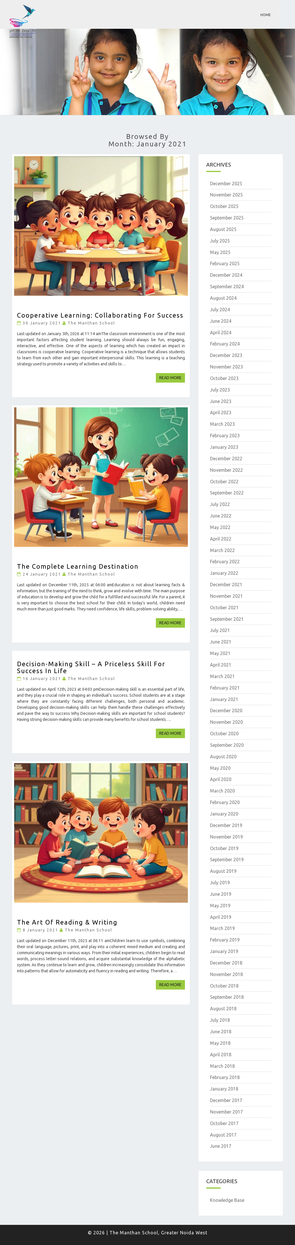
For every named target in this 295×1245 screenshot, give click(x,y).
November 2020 (226, 722)
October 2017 (224, 1123)
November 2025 (226, 194)
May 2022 (220, 527)
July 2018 (220, 1020)
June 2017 (220, 1146)
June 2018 (220, 1031)
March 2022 (222, 550)
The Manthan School (91, 323)
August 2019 (223, 871)
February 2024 (225, 343)
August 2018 (223, 1008)
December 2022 (226, 458)
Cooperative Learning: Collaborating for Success (100, 315)
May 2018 (220, 1043)
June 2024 (220, 321)
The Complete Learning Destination (78, 566)
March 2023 (222, 424)
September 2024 (227, 286)
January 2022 (224, 573)
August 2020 (223, 756)
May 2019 (220, 905)
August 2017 (223, 1134)
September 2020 (227, 745)
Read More (172, 377)
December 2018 (226, 962)
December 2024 (226, 275)
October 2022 (224, 481)
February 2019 (225, 939)
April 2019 (220, 917)
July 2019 (220, 882)
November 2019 (226, 836)
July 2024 (220, 309)
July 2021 (220, 630)
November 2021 (226, 596)
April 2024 (220, 332)
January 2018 (224, 1088)
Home (265, 15)
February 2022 (225, 561)
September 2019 (227, 859)
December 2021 (226, 584)
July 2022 (220, 504)
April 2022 (220, 538)
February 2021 (225, 687)
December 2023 (226, 355)
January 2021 (224, 699)
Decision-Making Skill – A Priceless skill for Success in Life (91, 667)
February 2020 (225, 802)
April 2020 (220, 779)
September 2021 (227, 619)
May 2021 (220, 653)
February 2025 (225, 263)
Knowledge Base (227, 1200)
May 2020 (220, 768)
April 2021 (220, 664)
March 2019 (222, 928)
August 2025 (223, 229)
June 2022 (220, 515)
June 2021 (220, 641)
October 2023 (224, 378)
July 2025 (220, 240)
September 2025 (227, 217)
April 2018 (220, 1054)
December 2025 (226, 183)
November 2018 (226, 974)
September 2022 (227, 492)
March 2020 (222, 790)
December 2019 (226, 825)
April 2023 (220, 412)
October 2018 (224, 985)
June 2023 (220, 401)
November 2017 (226, 1111)
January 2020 (224, 813)
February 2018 (225, 1077)
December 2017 (226, 1100)
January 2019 (224, 951)
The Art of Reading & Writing (67, 922)
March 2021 (222, 676)
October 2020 (224, 733)
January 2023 (224, 447)
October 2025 (224, 206)
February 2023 (225, 435)
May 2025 (220, 252)
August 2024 (223, 298)
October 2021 (224, 607)
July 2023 (220, 389)
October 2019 (224, 848)
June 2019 (220, 894)
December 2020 (226, 710)
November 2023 (226, 366)
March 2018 (222, 1066)
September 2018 (227, 997)
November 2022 (226, 470)
